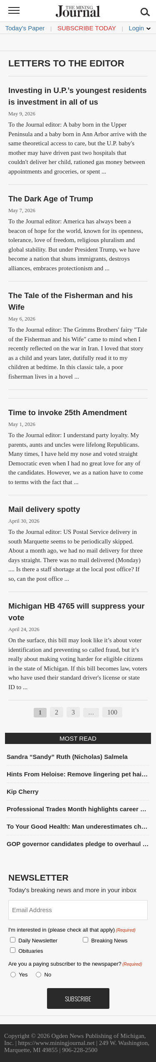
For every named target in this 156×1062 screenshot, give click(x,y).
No (48, 974)
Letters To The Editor (66, 63)
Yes (22, 974)
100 (112, 712)
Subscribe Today (86, 28)
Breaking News (109, 940)
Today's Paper (25, 28)
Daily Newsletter (37, 940)
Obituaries (30, 951)
